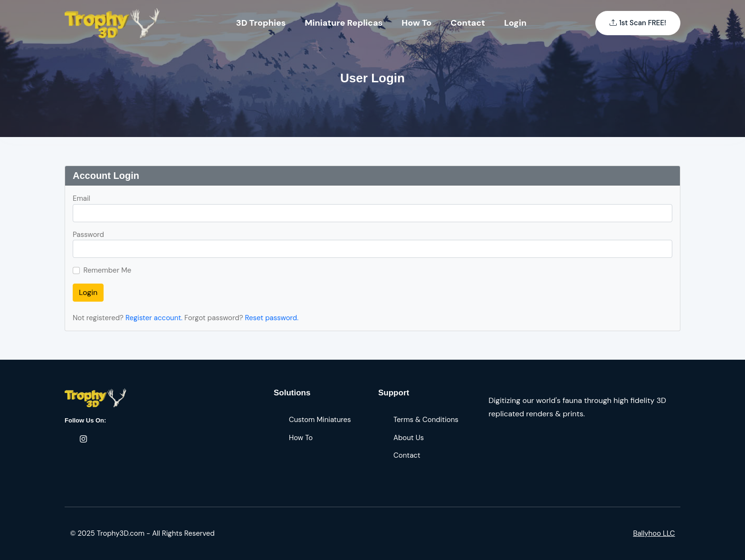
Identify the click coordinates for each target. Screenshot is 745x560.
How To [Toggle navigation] (416, 23)
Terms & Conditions (425, 419)
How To (301, 437)
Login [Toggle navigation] (515, 23)
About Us (408, 437)
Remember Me (108, 270)
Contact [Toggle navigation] (467, 23)
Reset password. (272, 318)
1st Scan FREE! (638, 23)
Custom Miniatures (320, 419)
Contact (406, 455)
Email (81, 198)
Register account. (153, 318)
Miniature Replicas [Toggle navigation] (344, 23)
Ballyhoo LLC (654, 533)
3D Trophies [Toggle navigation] (261, 23)
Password (88, 234)
